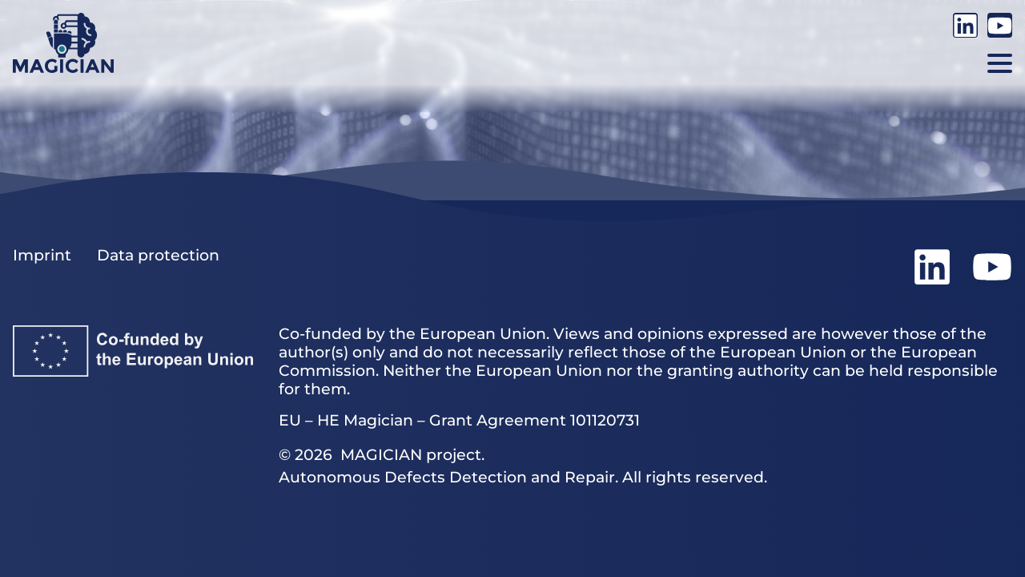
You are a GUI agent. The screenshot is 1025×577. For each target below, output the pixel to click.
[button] (999, 63)
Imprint (42, 255)
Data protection (158, 255)
